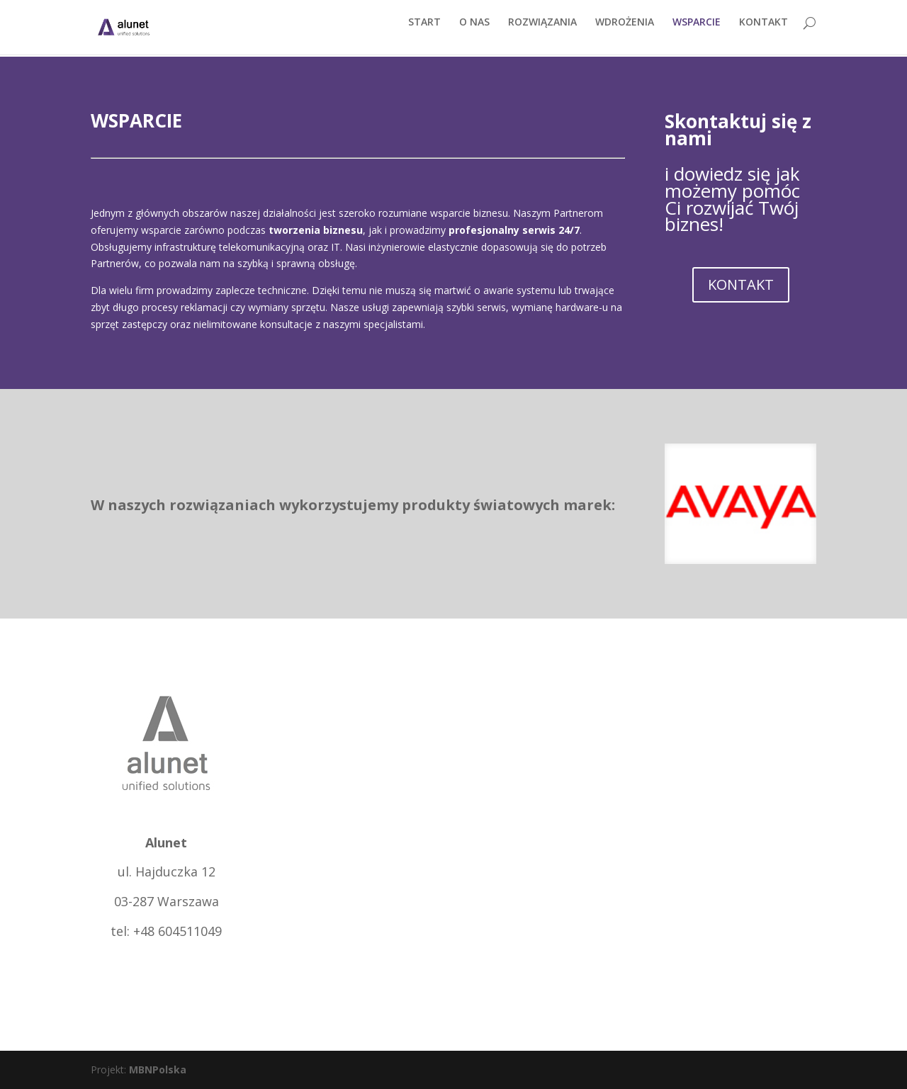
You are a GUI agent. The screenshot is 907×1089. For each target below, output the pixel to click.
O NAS (474, 33)
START (424, 33)
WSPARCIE (696, 33)
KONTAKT (763, 33)
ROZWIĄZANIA (542, 33)
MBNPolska (157, 1069)
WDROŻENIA (624, 33)
